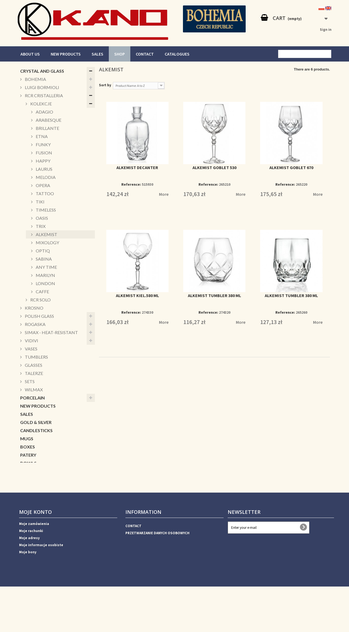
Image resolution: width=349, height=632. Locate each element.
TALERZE (33, 373)
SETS (29, 381)
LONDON (45, 283)
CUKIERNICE (33, 471)
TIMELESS (45, 209)
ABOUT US (30, 54)
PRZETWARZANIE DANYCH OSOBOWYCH (157, 578)
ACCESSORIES (34, 495)
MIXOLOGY (47, 242)
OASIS (41, 218)
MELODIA (45, 177)
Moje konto (35, 557)
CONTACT (145, 54)
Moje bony (28, 597)
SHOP (119, 54)
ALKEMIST (46, 234)
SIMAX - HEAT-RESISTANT (51, 332)
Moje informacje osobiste (41, 590)
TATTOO (44, 193)
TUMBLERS (36, 356)
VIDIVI (31, 340)
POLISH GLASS (39, 316)
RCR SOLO (40, 299)
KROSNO (33, 307)
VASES (30, 348)
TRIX (40, 226)
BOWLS (28, 463)
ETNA (41, 136)
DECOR (27, 487)
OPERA (42, 185)
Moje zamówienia (34, 569)
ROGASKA (35, 324)
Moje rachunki (31, 576)
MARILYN (45, 275)
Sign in (326, 29)
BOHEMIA (35, 79)
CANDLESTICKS (36, 430)
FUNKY (43, 144)
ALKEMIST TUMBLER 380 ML (214, 295)
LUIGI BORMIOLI (41, 87)
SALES (97, 54)
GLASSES (33, 365)
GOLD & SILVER (36, 422)
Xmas (26, 479)
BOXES (27, 446)
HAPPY (42, 160)
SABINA (43, 258)
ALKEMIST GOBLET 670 (291, 167)
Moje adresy (29, 583)
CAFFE (42, 291)
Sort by (105, 85)
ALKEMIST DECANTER (137, 167)
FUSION (43, 152)
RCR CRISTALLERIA (43, 95)
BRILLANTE (47, 128)
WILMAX (33, 389)
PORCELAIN (32, 397)
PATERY (28, 454)
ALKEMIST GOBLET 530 (214, 167)
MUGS (26, 438)
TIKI (39, 201)
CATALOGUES (177, 54)
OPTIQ (42, 250)
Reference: (131, 184)
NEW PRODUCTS (66, 54)
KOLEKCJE (40, 103)
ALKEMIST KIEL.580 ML (137, 295)
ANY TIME (46, 267)
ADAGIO (44, 111)
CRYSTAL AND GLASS (42, 71)
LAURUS (43, 169)
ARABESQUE (48, 120)
